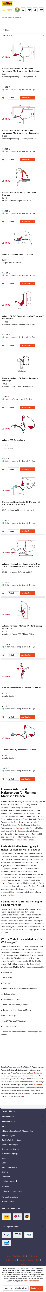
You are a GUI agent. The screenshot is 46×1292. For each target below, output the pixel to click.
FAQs (8, 1256)
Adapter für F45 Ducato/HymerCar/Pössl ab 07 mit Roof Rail (23, 317)
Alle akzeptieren (21, 1288)
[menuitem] (7, 9)
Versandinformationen (10, 1197)
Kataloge (22, 1260)
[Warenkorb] (41, 9)
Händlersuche (33, 1256)
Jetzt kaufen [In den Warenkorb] (27, 97)
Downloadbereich (19, 1256)
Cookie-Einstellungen (10, 1145)
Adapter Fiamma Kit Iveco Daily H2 (17, 254)
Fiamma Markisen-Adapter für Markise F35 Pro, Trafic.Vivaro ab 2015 (21, 503)
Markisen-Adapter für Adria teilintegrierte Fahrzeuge (20, 379)
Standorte (6, 1176)
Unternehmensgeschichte (13, 1191)
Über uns (5, 1187)
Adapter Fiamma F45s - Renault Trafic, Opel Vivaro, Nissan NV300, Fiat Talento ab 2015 (21, 565)
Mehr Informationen (31, 1281)
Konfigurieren (36, 1288)
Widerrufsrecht (8, 1201)
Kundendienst (27, 1082)
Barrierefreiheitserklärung (11, 1140)
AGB (4, 1126)
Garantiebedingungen (10, 1154)
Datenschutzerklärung (10, 1149)
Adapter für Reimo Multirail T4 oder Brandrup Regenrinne (22, 627)
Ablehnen (8, 1288)
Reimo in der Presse (9, 1167)
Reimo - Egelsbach (10, 1181)
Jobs (4, 1163)
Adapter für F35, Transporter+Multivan (19, 749)
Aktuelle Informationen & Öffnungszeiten (17, 1131)
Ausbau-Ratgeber (8, 1136)
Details (13, 97)
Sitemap (5, 1172)
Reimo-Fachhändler (36, 1073)
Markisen (11, 895)
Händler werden (10, 1260)
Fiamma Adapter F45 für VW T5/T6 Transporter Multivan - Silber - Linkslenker (20, 131)
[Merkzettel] (29, 9)
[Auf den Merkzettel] (3, 97)
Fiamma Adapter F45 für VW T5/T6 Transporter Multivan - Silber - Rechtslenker (21, 69)
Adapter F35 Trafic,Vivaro (13, 440)
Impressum (6, 1158)
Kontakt (30, 1260)
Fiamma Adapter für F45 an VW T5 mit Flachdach (19, 193)
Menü (7, 9)
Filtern (6, 30)
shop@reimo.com (37, 1088)
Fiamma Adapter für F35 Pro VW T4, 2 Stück (21, 687)
